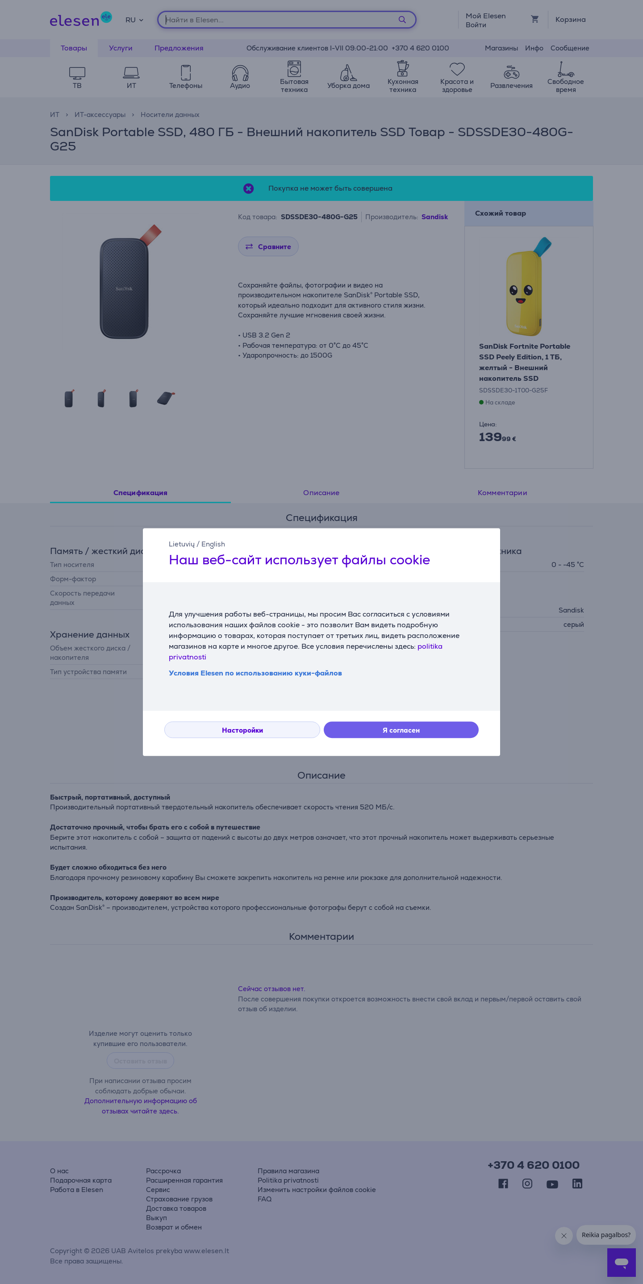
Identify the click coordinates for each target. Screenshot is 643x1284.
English (213, 544)
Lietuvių (182, 544)
